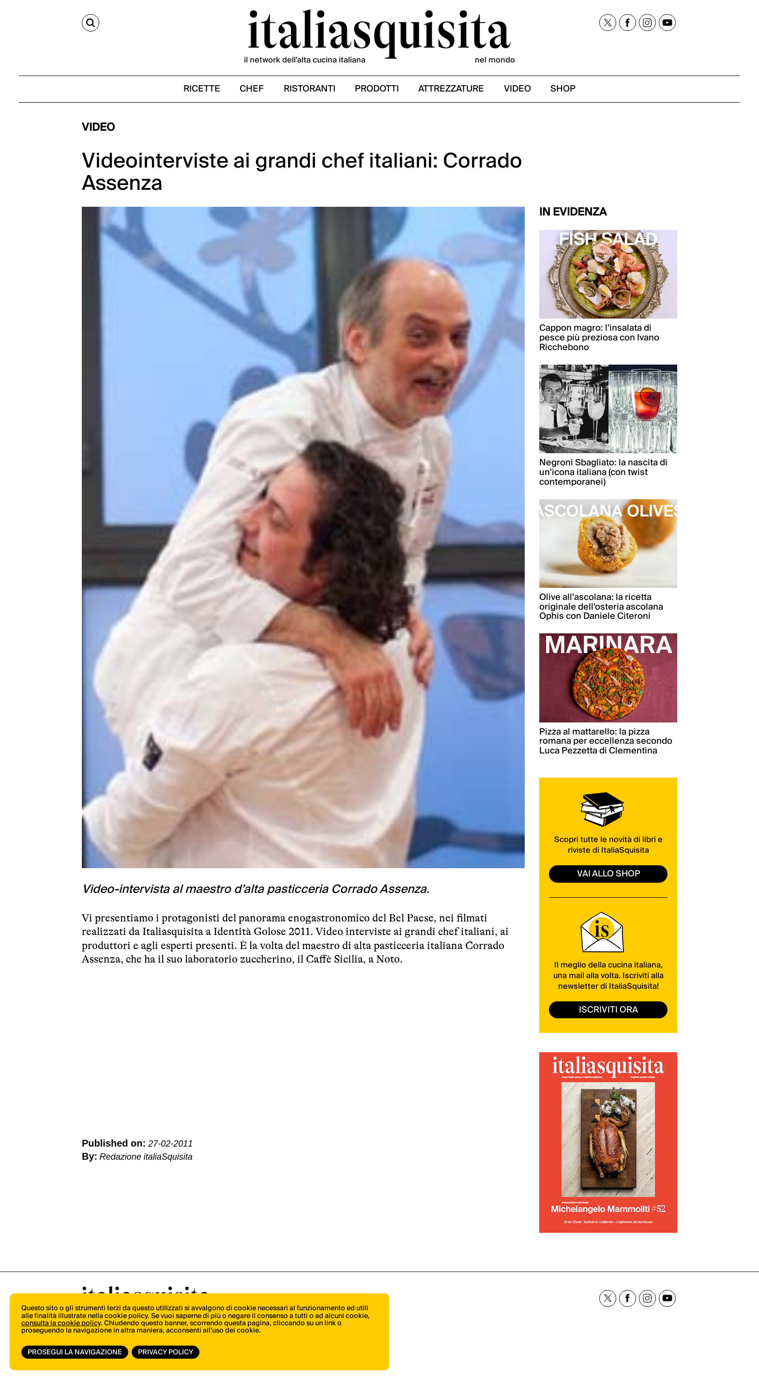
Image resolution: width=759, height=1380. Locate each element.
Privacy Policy (166, 1352)
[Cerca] (90, 23)
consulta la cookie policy (61, 1324)
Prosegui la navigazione (75, 1352)
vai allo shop (608, 875)
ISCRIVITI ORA (608, 1011)
